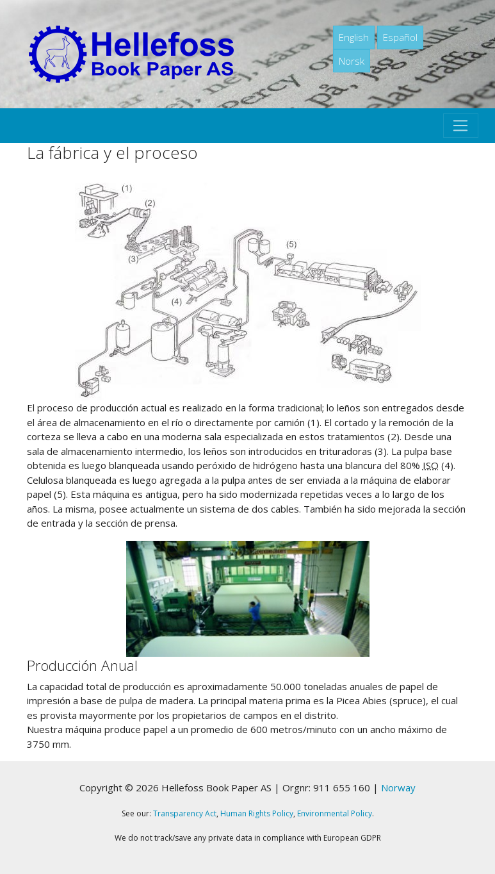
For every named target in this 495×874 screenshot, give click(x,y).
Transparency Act (184, 813)
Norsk (351, 60)
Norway (398, 787)
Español (400, 37)
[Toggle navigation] (460, 125)
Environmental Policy (334, 813)
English (354, 37)
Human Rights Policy (256, 813)
